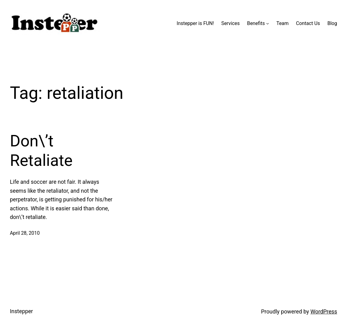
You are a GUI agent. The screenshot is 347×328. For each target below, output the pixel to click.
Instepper (21, 311)
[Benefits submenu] (267, 23)
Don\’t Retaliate (41, 151)
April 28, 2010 (25, 233)
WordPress (323, 311)
